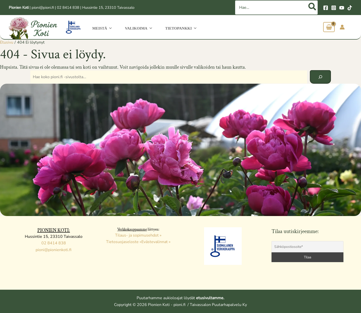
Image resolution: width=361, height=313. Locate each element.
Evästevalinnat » (155, 242)
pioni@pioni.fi (43, 7)
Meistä (101, 27)
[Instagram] (333, 7)
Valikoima (137, 27)
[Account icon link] (342, 27)
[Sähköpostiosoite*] (308, 246)
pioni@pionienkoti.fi (53, 250)
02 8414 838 (68, 7)
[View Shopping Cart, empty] (329, 27)
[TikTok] (349, 7)
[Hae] (312, 8)
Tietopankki (177, 27)
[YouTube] (341, 7)
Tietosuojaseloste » (123, 242)
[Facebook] (325, 7)
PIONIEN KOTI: (53, 230)
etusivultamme (209, 298)
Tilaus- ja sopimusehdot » (138, 235)
